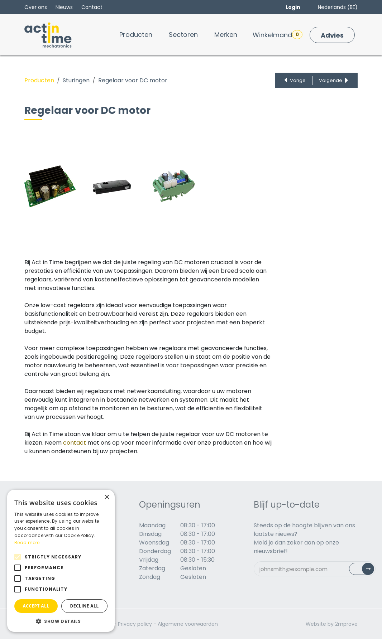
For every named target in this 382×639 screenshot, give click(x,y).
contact (74, 443)
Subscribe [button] (365, 570)
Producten (39, 80)
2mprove (346, 624)
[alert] (61, 561)
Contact (91, 7)
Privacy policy (135, 624)
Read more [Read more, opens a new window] (27, 542)
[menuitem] (135, 34)
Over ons (35, 7)
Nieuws (64, 7)
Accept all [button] (36, 606)
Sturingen (76, 80)
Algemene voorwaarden (188, 624)
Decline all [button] (84, 606)
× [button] (106, 497)
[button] (61, 621)
